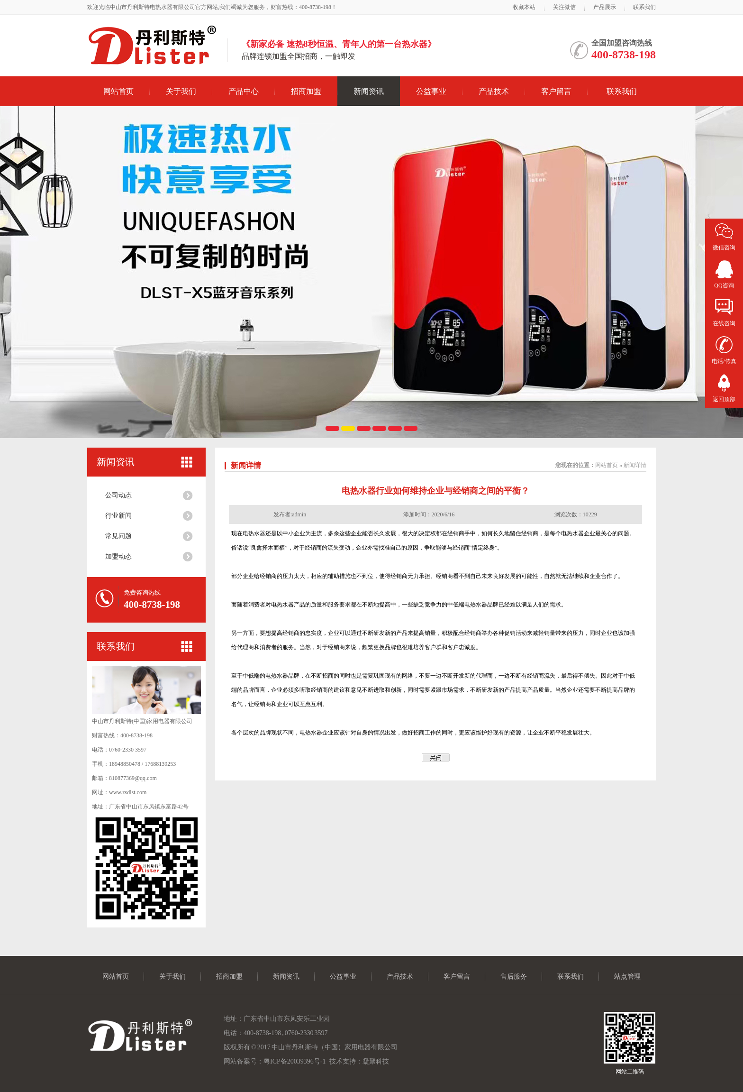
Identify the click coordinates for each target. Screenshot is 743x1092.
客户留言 (556, 91)
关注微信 (564, 7)
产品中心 (243, 91)
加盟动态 (118, 556)
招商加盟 (306, 91)
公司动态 (118, 495)
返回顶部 (724, 399)
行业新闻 (118, 515)
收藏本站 (524, 7)
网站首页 (118, 91)
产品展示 (604, 7)
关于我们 (181, 91)
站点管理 (627, 976)
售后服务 (513, 976)
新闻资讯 (368, 91)
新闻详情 (246, 465)
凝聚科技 (375, 1061)
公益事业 (431, 91)
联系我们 (644, 7)
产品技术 (494, 91)
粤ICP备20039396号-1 (294, 1061)
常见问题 (118, 536)
